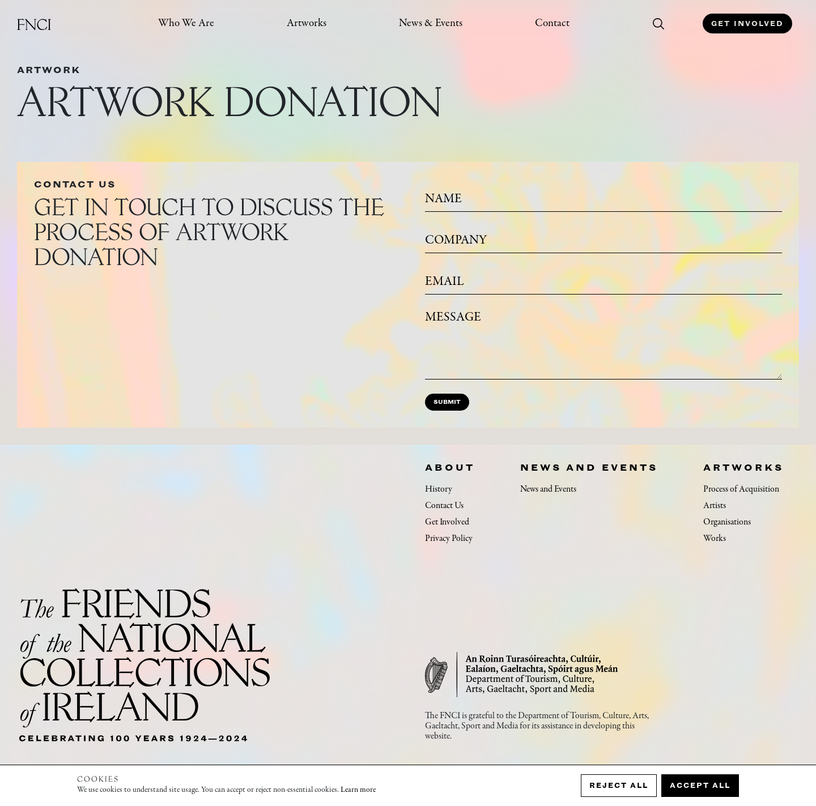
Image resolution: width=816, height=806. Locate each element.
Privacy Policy (449, 538)
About (450, 467)
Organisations (727, 522)
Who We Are (186, 23)
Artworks (306, 23)
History (438, 489)
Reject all (618, 785)
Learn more (358, 790)
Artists (714, 505)
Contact (552, 23)
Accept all (700, 785)
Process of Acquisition (741, 489)
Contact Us (444, 505)
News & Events (430, 23)
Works (714, 538)
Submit (447, 402)
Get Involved (747, 23)
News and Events (589, 467)
